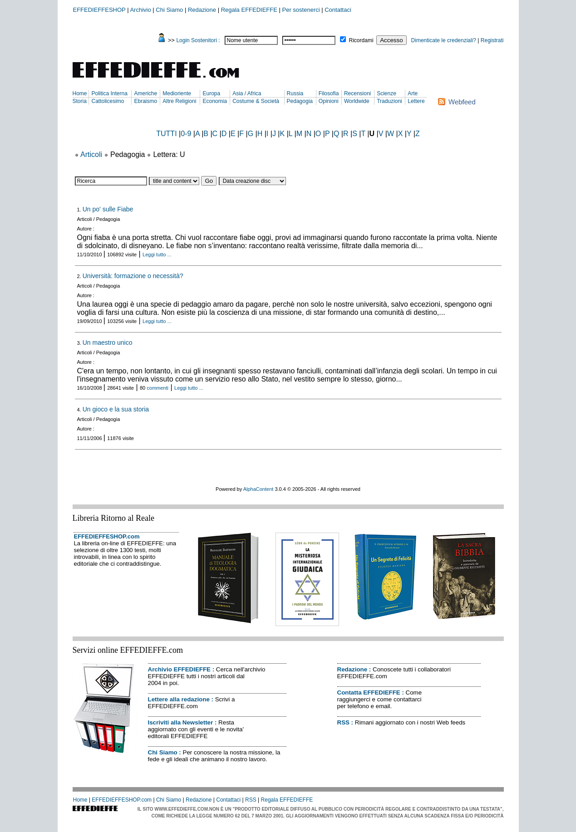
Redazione (202, 9)
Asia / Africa (246, 93)
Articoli (91, 154)
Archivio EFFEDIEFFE (179, 669)
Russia (295, 93)
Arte (413, 93)
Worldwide (356, 101)
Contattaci (338, 9)
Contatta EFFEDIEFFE (368, 692)
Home (80, 93)
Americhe (145, 93)
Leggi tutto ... (157, 254)
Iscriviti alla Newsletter (180, 722)
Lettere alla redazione (179, 699)
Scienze (386, 93)
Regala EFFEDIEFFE (249, 9)
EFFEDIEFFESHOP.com (107, 536)
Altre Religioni (179, 101)
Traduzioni (389, 101)
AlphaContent (258, 489)
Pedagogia (300, 101)
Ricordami (361, 40)
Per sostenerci (301, 9)
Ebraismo (145, 101)
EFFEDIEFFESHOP (99, 9)
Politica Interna (109, 93)
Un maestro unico (108, 342)
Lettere (416, 101)
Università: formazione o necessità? (133, 275)
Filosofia (329, 93)
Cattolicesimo (107, 101)
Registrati (492, 40)
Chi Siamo (169, 9)
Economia (214, 101)
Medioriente (176, 93)
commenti (157, 388)
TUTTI (166, 133)
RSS (343, 722)
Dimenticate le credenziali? (443, 40)
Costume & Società (255, 101)
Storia (80, 101)
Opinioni (329, 101)
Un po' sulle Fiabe (108, 209)
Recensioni (357, 93)
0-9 (186, 133)
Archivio (140, 9)
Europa (211, 93)
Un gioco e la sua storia (116, 409)
